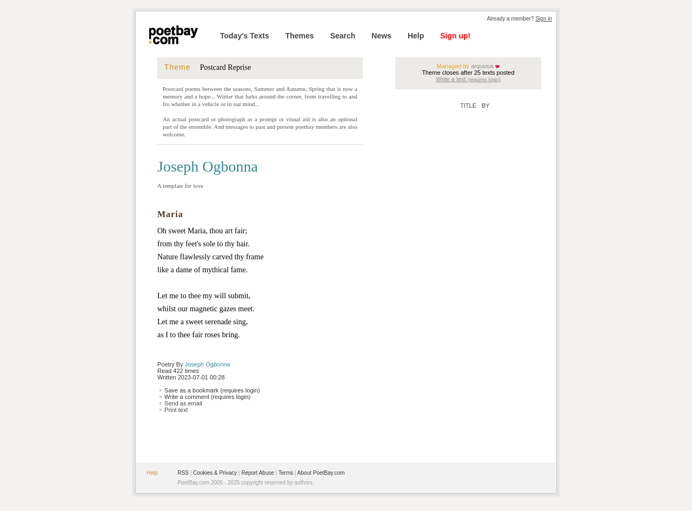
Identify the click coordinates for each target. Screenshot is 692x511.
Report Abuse (257, 473)
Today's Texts (244, 35)
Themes (299, 35)
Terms (285, 473)
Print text (176, 410)
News (381, 35)
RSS (183, 473)
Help (416, 35)
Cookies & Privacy (215, 473)
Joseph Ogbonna (207, 364)
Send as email (183, 403)
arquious (481, 66)
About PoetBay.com (321, 473)
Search (343, 35)
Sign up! (455, 35)
